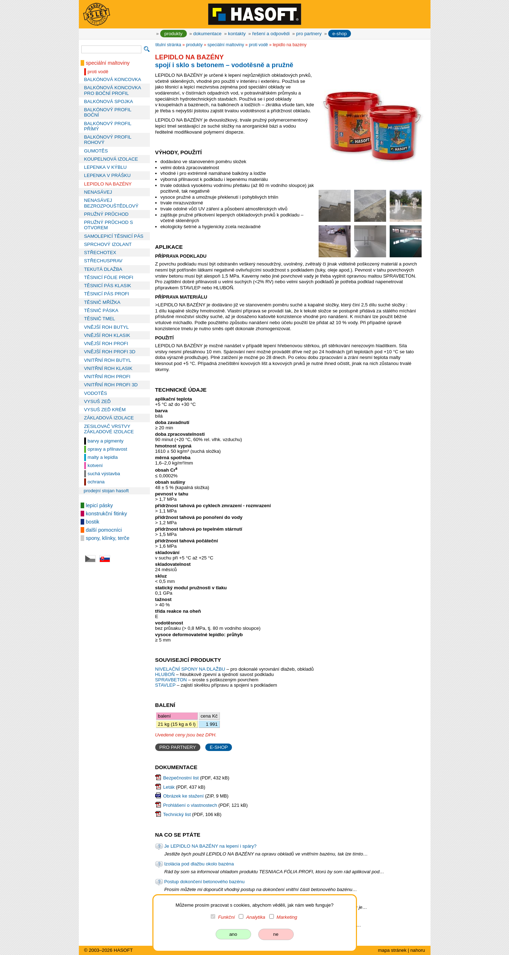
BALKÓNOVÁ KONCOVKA (112, 79)
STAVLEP (165, 685)
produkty (173, 33)
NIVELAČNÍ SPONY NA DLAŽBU (191, 669)
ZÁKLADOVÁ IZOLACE (109, 417)
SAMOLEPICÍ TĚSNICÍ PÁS (114, 236)
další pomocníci (104, 530)
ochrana (96, 481)
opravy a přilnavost (107, 449)
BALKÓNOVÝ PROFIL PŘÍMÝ (107, 126)
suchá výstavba (104, 473)
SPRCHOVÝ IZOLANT (108, 244)
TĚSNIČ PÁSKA (101, 310)
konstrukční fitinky (106, 513)
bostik (92, 522)
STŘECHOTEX (100, 252)
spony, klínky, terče (108, 538)
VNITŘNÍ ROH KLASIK (108, 368)
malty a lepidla (103, 457)
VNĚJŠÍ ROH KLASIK (107, 335)
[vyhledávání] (111, 49)
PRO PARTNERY (177, 747)
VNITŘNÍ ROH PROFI (107, 376)
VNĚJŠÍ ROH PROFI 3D (109, 351)
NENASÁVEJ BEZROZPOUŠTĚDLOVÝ (111, 203)
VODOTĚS (95, 393)
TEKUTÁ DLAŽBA (103, 269)
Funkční (226, 917)
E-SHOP (219, 747)
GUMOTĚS (96, 151)
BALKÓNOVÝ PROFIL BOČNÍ (107, 112)
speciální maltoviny (108, 63)
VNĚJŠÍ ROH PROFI (106, 343)
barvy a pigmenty (106, 441)
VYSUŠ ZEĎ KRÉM (105, 409)
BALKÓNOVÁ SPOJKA (108, 101)
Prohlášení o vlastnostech (190, 805)
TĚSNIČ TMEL (99, 318)
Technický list (177, 814)
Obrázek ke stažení (183, 796)
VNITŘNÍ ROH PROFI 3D (111, 384)
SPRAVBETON (171, 679)
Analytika (255, 917)
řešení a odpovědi (270, 33)
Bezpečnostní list (181, 777)
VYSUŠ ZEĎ (97, 401)
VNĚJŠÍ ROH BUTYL (106, 327)
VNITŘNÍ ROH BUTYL (107, 360)
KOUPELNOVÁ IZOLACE (111, 159)
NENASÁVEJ (98, 192)
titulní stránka (169, 44)
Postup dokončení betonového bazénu (204, 881)
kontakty (236, 33)
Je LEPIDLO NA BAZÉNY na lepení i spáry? (210, 846)
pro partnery (309, 33)
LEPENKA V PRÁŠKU (107, 175)
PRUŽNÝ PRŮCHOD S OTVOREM (108, 225)
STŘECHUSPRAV (103, 260)
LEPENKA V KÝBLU (105, 167)
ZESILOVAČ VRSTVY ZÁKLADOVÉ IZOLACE (109, 429)
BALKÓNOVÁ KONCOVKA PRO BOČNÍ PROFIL (112, 90)
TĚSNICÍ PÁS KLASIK (107, 285)
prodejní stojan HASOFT (106, 490)
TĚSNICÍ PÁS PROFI (106, 293)
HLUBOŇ (165, 674)
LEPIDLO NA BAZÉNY (108, 184)
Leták (168, 787)
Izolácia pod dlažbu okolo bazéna (199, 864)
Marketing (286, 917)
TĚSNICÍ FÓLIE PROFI (109, 277)
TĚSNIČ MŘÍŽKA (102, 302)
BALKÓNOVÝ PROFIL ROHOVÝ (107, 139)
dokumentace (207, 33)
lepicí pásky (99, 505)
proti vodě (98, 71)
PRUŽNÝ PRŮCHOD (106, 214)
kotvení (95, 465)
